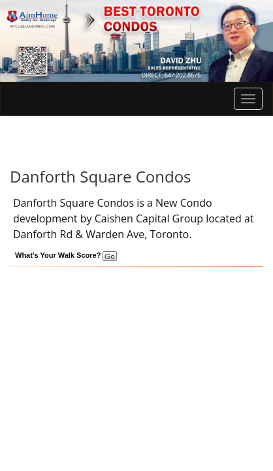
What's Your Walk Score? (66, 255)
